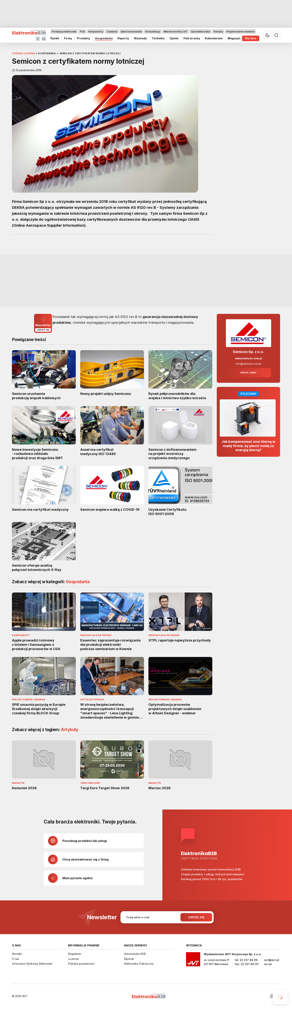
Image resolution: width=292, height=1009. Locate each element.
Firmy (68, 38)
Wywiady (140, 38)
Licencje (73, 959)
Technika (158, 38)
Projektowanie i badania (240, 31)
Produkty (83, 38)
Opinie (174, 38)
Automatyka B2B (135, 954)
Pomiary (218, 31)
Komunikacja (152, 31)
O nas (15, 959)
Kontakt (17, 954)
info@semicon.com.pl (248, 363)
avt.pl (268, 964)
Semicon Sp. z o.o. (248, 352)
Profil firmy (248, 372)
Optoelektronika (200, 31)
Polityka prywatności (81, 963)
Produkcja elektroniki (64, 31)
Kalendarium (214, 38)
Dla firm (250, 38)
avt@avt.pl (271, 960)
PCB (82, 31)
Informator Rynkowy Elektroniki (32, 963)
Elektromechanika (131, 31)
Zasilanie (112, 31)
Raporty (123, 38)
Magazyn (234, 38)
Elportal (129, 959)
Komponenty (95, 31)
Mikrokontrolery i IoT (175, 31)
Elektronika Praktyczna (138, 963)
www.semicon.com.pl (248, 358)
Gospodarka (104, 38)
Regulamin (74, 954)
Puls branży (191, 38)
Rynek (54, 38)
